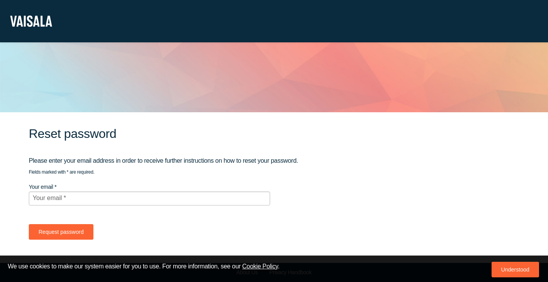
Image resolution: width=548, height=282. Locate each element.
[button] (515, 269)
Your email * (42, 187)
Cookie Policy (260, 266)
